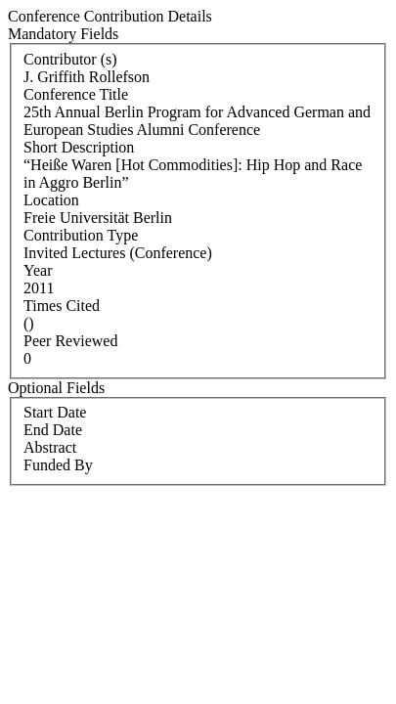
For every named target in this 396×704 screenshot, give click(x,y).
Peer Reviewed (70, 340)
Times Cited (61, 305)
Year (37, 270)
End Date (52, 429)
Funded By (58, 465)
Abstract (49, 447)
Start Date (54, 412)
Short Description (78, 147)
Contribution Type (80, 235)
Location (51, 200)
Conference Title (75, 94)
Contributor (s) (70, 59)
